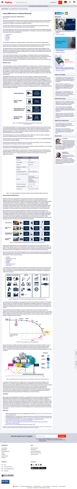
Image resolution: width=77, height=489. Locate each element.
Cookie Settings (62, 486)
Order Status (33, 449)
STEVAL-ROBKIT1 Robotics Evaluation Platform (65, 77)
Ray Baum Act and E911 (60, 101)
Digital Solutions (5, 456)
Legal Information (34, 454)
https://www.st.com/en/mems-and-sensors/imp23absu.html (37, 417)
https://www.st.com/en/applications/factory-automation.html (20, 424)
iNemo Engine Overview (60, 128)
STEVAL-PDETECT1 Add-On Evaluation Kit (64, 91)
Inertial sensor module (11, 258)
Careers (3, 452)
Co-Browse (5, 471)
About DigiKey (4, 448)
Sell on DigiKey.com (5, 451)
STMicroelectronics (27, 124)
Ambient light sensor (10, 264)
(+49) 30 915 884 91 (7, 467)
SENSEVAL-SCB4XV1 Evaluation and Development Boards (62, 84)
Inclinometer (9, 265)
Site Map (3, 454)
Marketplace (4, 449)
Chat (4, 465)
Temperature (9, 34)
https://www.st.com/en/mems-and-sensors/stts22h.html (19, 420)
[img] (8, 3)
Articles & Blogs (5, 8)
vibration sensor (18, 29)
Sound (7, 40)
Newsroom (4, 457)
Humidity (8, 37)
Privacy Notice (43, 441)
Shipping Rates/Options (35, 451)
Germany (15, 486)
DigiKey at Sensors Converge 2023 (62, 113)
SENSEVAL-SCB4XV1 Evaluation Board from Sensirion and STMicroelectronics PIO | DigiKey (65, 68)
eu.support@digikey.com (8, 469)
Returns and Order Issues (36, 452)
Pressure (8, 38)
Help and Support (34, 448)
